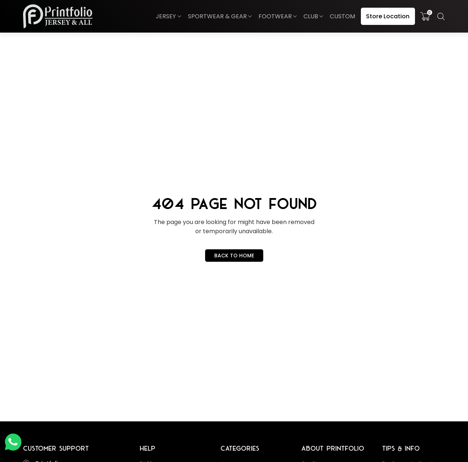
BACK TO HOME (234, 255)
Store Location (388, 16)
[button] (168, 16)
